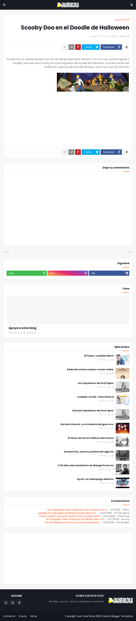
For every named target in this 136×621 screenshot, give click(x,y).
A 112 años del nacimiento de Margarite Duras (86, 465)
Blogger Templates (122, 616)
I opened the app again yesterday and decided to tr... (67, 513)
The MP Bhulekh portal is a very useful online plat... (72, 522)
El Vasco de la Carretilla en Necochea (91, 438)
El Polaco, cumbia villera (99, 355)
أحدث (128, 251)
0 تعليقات (93, 36)
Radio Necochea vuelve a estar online (90, 369)
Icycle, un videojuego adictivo (95, 479)
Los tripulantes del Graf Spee (96, 383)
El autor (23, 616)
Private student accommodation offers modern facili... (70, 516)
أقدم (7, 251)
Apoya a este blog (22, 328)
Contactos (9, 616)
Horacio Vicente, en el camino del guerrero (87, 424)
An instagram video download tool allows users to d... (75, 519)
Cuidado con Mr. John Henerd (95, 396)
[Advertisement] (68, 119)
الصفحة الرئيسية (122, 19)
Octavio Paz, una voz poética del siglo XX (89, 451)
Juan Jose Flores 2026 (89, 616)
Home (33, 616)
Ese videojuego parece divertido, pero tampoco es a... (78, 509)
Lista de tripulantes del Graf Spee (93, 410)
